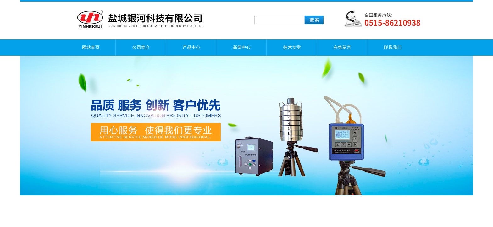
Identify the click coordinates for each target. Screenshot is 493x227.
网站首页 (91, 47)
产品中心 (191, 47)
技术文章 (292, 47)
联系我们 (393, 47)
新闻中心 (242, 47)
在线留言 (342, 47)
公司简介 (141, 47)
